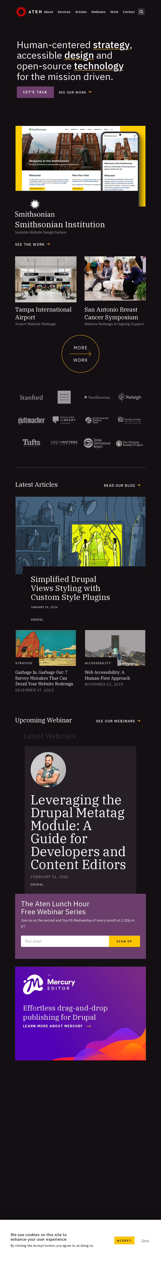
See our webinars (115, 721)
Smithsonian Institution (60, 224)
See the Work (30, 244)
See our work (72, 92)
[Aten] (29, 11)
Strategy (24, 663)
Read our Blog (119, 485)
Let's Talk (35, 92)
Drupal (37, 620)
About (48, 12)
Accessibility (98, 663)
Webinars (98, 12)
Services (64, 12)
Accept (124, 1240)
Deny (145, 1240)
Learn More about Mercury (53, 1026)
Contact (129, 12)
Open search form (141, 12)
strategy (111, 44)
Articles (81, 12)
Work (114, 12)
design (79, 55)
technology (99, 65)
